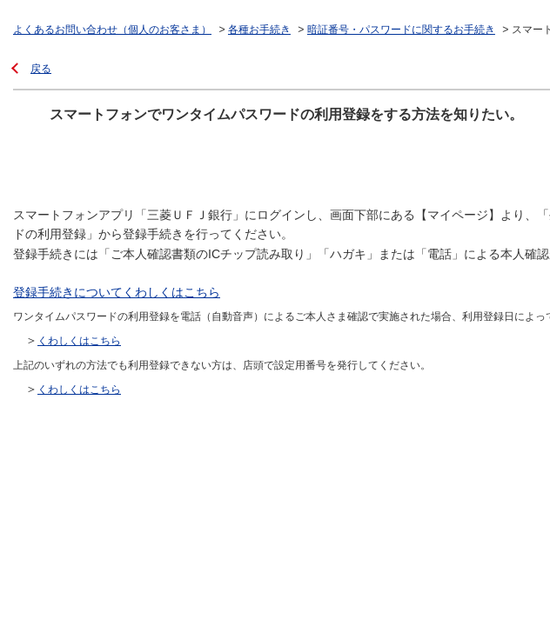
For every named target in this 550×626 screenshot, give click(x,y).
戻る (40, 69)
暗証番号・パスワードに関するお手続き (401, 29)
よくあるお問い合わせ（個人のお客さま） (112, 29)
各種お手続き (259, 29)
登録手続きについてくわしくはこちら (116, 292)
